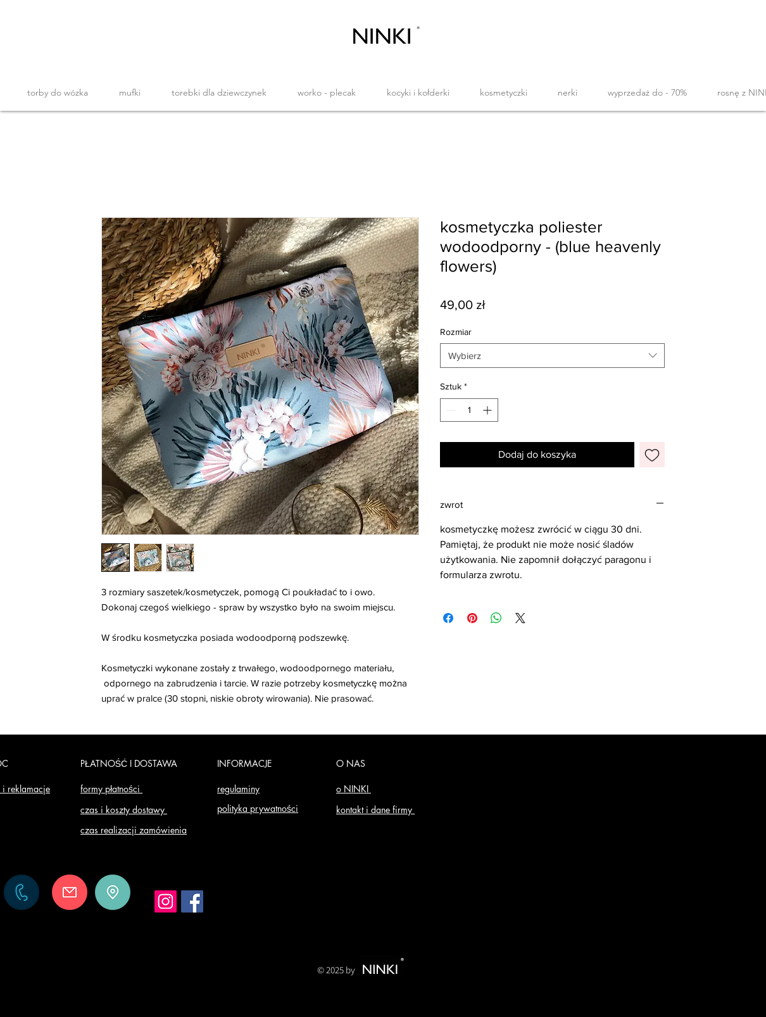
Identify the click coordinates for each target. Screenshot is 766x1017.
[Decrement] (450, 410)
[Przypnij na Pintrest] (472, 618)
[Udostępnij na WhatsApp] (496, 618)
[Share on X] (520, 618)
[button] (57, 92)
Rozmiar (456, 332)
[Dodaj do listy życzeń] (652, 454)
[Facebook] (192, 901)
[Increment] (488, 410)
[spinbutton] (469, 410)
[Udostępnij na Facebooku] (448, 618)
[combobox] (552, 355)
